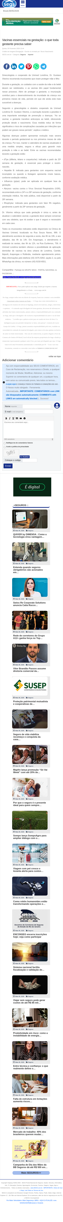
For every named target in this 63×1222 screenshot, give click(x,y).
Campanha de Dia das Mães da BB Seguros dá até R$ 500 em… (30, 1166)
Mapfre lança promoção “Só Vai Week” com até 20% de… (30, 771)
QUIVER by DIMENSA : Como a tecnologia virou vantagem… (30, 535)
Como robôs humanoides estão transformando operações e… (30, 902)
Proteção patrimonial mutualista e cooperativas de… (30, 702)
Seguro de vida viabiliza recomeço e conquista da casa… (26, 737)
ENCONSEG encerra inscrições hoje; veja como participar (30, 935)
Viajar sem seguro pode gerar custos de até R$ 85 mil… (29, 1001)
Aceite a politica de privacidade (17, 447)
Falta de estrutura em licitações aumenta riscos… (30, 1100)
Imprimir (30, 54)
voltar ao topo (55, 356)
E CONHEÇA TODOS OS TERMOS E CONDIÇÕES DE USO (32, 384)
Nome (11, 406)
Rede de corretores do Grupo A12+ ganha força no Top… (29, 636)
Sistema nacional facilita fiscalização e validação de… (28, 968)
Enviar (8, 466)
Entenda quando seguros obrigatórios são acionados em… (28, 570)
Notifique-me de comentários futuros (19, 443)
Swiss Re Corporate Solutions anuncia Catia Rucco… (29, 604)
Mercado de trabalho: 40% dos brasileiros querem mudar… (29, 1133)
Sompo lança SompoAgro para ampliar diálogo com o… (29, 836)
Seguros (23, 54)
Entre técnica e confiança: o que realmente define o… (30, 1067)
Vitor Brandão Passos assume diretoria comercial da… (29, 669)
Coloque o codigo (13, 460)
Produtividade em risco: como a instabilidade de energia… (30, 1034)
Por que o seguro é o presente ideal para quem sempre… (29, 804)
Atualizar (25, 457)
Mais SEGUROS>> (31, 1173)
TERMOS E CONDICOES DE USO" (47, 348)
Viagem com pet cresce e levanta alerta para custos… (28, 869)
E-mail (14, 412)
